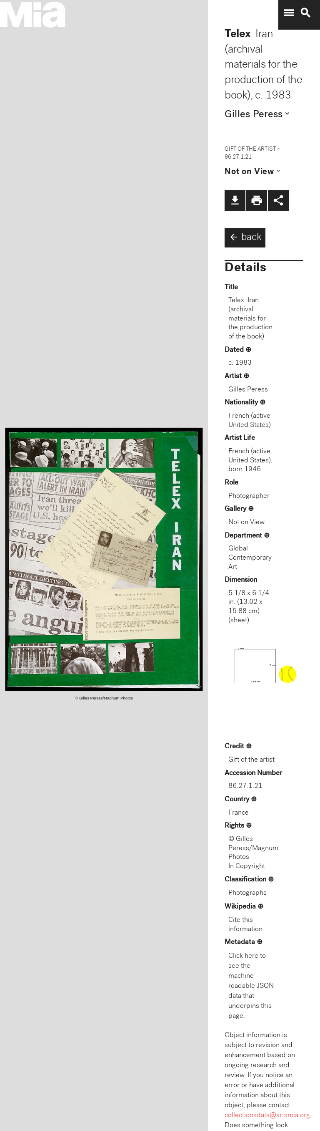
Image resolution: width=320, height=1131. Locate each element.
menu (288, 13)
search (305, 13)
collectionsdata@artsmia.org (267, 1115)
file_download (235, 200)
